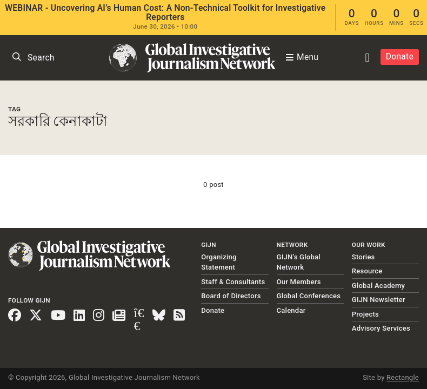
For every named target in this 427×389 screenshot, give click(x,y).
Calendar (291, 310)
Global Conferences (309, 296)
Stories (363, 257)
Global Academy (378, 285)
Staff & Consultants (233, 282)
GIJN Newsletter (378, 300)
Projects (365, 314)
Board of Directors (231, 296)
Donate (399, 57)
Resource (367, 271)
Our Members (299, 282)
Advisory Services (381, 328)
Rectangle (402, 377)
